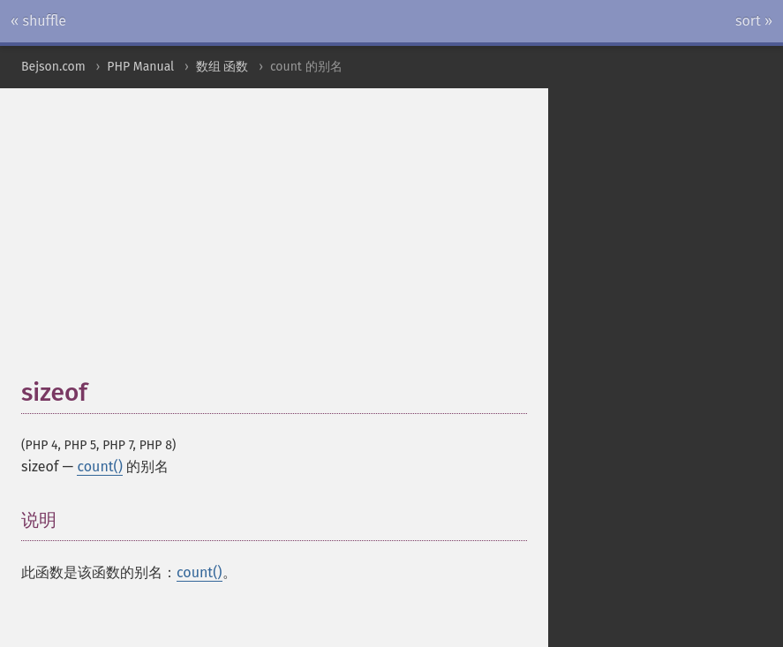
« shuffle (38, 20)
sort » (753, 20)
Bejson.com (53, 66)
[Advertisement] (402, 241)
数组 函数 (222, 66)
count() (100, 466)
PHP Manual (140, 66)
